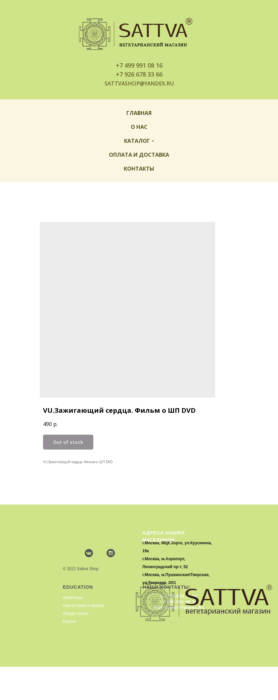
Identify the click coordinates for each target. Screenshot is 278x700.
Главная (139, 113)
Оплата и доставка (139, 154)
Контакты (139, 168)
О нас (139, 127)
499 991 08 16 (143, 65)
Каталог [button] (137, 140)
